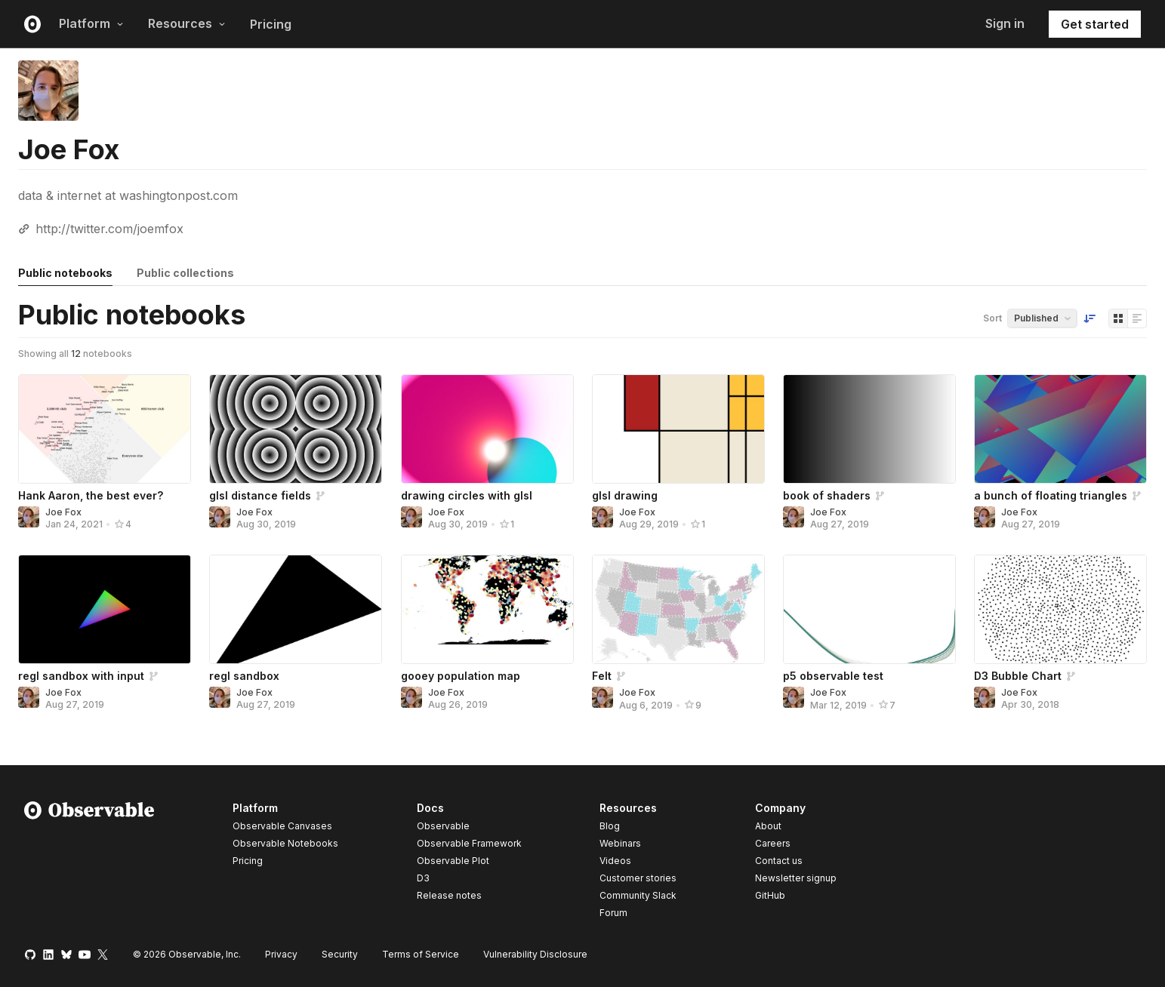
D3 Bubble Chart (1018, 675)
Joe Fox (63, 512)
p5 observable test (833, 675)
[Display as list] (1137, 318)
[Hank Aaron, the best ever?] (104, 429)
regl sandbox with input (81, 675)
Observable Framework (469, 843)
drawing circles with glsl (466, 495)
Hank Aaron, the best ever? (90, 495)
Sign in (1005, 23)
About (768, 826)
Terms (420, 954)
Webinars (620, 843)
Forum (613, 912)
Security (340, 954)
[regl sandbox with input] (104, 609)
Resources (187, 23)
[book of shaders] (869, 429)
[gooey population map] (487, 609)
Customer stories (638, 878)
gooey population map (460, 675)
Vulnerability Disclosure (535, 954)
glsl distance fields (260, 495)
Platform (91, 23)
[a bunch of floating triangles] (1060, 429)
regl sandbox (244, 675)
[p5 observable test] (869, 609)
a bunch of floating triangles (1050, 495)
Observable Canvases (282, 826)
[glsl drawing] (678, 429)
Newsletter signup (796, 878)
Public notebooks (65, 272)
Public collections (185, 272)
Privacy (281, 954)
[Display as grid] (1118, 318)
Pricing (270, 24)
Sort (992, 318)
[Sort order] (1089, 318)
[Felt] (678, 609)
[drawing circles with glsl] (487, 429)
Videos (615, 860)
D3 (423, 878)
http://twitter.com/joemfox (109, 228)
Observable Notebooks (285, 843)
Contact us (779, 861)
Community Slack (638, 895)
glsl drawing (625, 495)
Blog (609, 826)
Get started (1095, 24)
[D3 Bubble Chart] (1060, 609)
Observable (443, 826)
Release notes (449, 895)
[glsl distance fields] (295, 429)
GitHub (770, 895)
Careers (773, 843)
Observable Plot (453, 860)
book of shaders (827, 495)
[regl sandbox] (295, 609)
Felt (602, 675)
